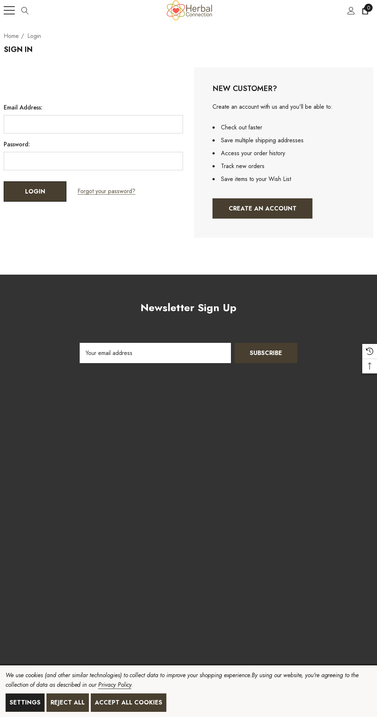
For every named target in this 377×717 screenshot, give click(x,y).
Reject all (68, 702)
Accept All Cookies (128, 702)
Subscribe (266, 353)
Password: (17, 144)
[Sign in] (350, 10)
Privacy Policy (114, 685)
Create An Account (263, 208)
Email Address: (23, 107)
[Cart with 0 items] (364, 10)
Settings (25, 702)
